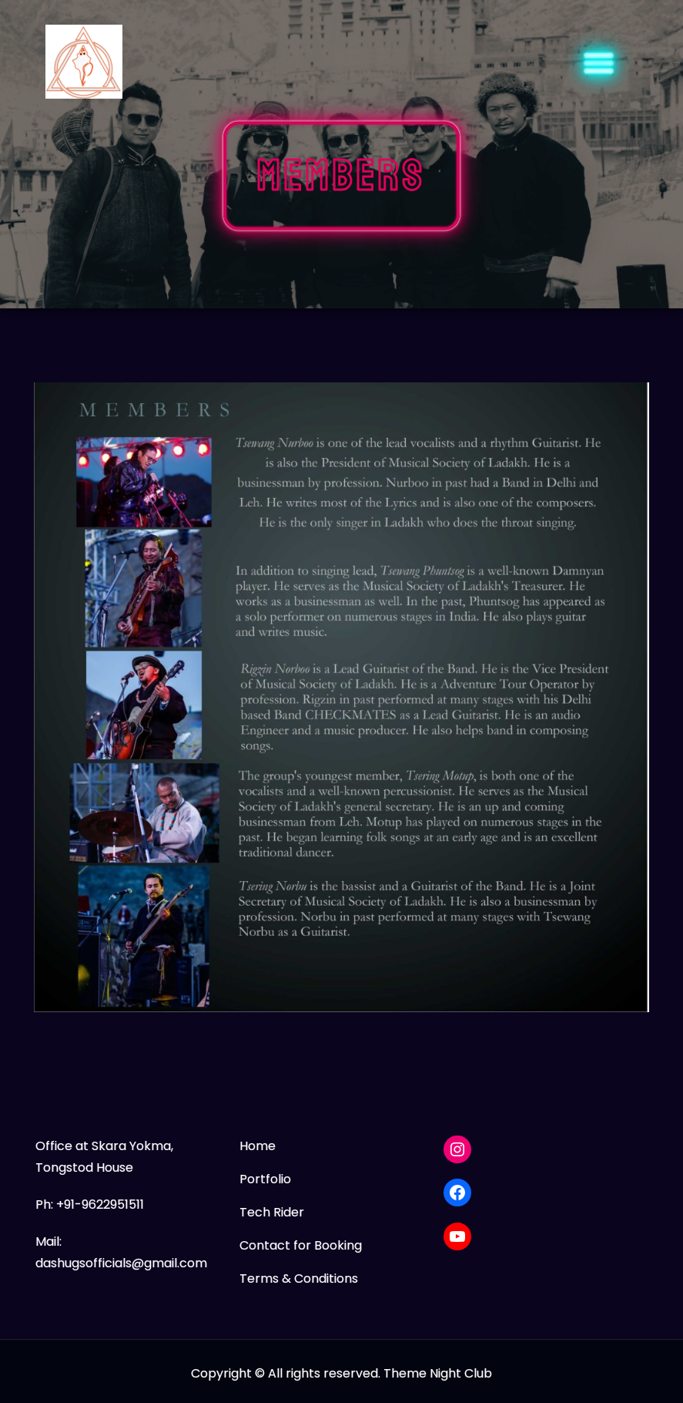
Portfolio (265, 1179)
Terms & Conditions (298, 1278)
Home (257, 1146)
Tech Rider (271, 1212)
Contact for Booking (300, 1245)
